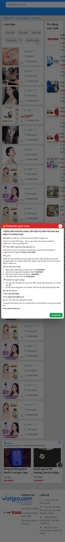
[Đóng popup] (60, 226)
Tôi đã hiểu (56, 315)
